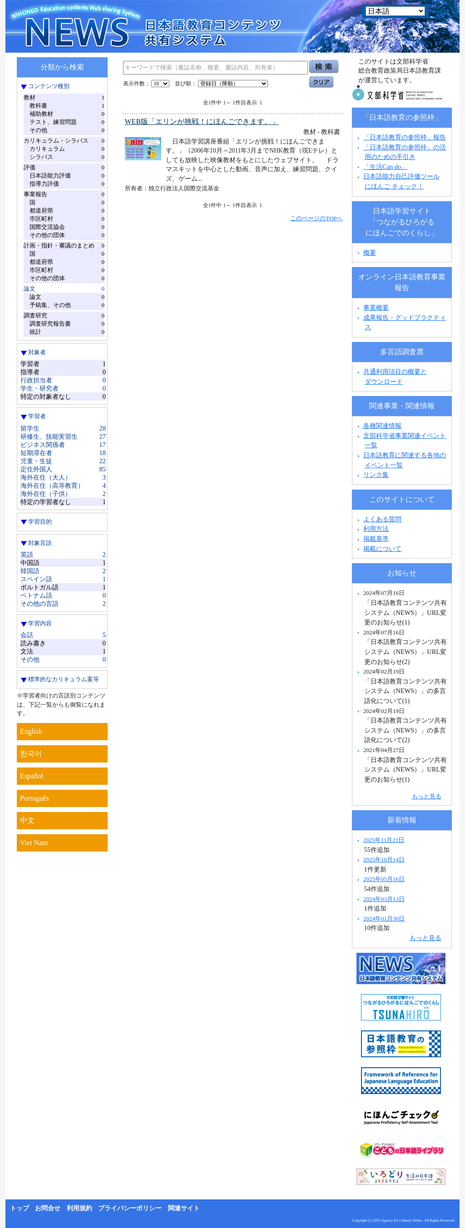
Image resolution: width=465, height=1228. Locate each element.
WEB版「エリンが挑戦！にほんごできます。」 (202, 121)
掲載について (382, 548)
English (31, 731)
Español (32, 776)
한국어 (31, 754)
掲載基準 (376, 538)
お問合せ (47, 1208)
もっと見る (426, 796)
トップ (19, 1208)
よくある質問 (382, 519)
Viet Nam (34, 843)
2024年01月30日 (384, 918)
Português (34, 798)
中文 (27, 820)
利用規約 (79, 1208)
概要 (369, 252)
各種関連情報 (378, 425)
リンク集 (376, 474)
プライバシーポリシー (130, 1208)
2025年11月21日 (383, 840)
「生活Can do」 (385, 166)
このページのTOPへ (316, 218)
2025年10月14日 (384, 859)
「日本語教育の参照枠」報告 (404, 137)
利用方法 (376, 528)
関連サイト (184, 1208)
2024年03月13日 (384, 899)
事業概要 (376, 307)
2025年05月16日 (384, 879)
